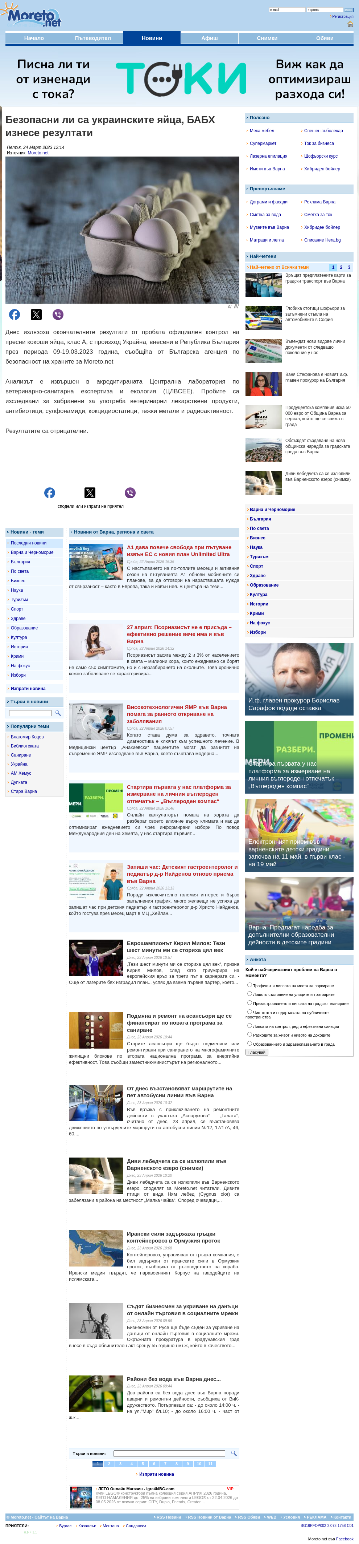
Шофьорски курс (319, 156)
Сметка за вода (264, 214)
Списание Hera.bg (321, 240)
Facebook (345, 1539)
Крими (17, 656)
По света (20, 571)
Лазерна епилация (267, 156)
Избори (18, 675)
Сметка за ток (316, 214)
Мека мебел (260, 130)
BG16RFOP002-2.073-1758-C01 (327, 1526)
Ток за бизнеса (317, 143)
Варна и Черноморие (32, 552)
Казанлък (86, 1526)
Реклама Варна (318, 201)
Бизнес (18, 580)
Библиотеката (25, 746)
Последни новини (28, 543)
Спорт (17, 609)
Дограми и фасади (267, 201)
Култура (19, 637)
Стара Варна (24, 791)
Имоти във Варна (266, 168)
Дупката (19, 782)
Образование (24, 628)
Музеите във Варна (268, 227)
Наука (17, 590)
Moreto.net (38, 152)
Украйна (19, 764)
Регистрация (343, 17)
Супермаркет (261, 143)
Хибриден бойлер (320, 168)
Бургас (64, 1526)
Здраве (18, 618)
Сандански (134, 1526)
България (20, 561)
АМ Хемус (21, 773)
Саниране (21, 755)
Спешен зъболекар (322, 130)
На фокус (20, 665)
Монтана (109, 1526)
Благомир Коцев (27, 736)
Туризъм (19, 599)
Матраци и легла (265, 240)
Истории (19, 646)
